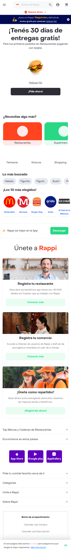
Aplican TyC (51, 21)
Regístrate (41, 17)
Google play (35, 441)
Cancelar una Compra (35, 509)
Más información (38, 547)
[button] (35, 12)
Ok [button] (65, 545)
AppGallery (54, 441)
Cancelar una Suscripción (35, 516)
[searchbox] (33, 5)
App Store (17, 441)
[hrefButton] (35, 287)
